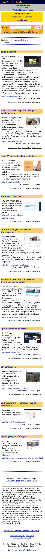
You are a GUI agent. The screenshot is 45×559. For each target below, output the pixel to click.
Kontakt (13, 536)
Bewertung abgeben (14, 102)
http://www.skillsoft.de (10, 352)
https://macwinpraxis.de (11, 182)
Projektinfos (30, 536)
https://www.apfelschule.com (13, 142)
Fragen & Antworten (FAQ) (22, 538)
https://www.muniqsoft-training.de (15, 265)
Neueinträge (22, 20)
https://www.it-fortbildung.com (13, 422)
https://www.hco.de (9, 218)
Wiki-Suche (23, 7)
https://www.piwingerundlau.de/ (14, 317)
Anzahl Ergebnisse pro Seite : (22, 32)
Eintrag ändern (37, 102)
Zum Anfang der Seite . (21, 480)
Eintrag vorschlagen (22, 13)
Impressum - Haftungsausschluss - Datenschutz (21, 531)
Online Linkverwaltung (23, 10)
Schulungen (5, 42)
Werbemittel (20, 536)
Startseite (4, 40)
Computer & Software (19, 40)
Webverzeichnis (23, 5)
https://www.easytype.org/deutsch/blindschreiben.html (22, 458)
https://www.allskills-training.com (14, 96)
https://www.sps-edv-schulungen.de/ (15, 388)
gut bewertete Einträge (22, 17)
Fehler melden (26, 102)
